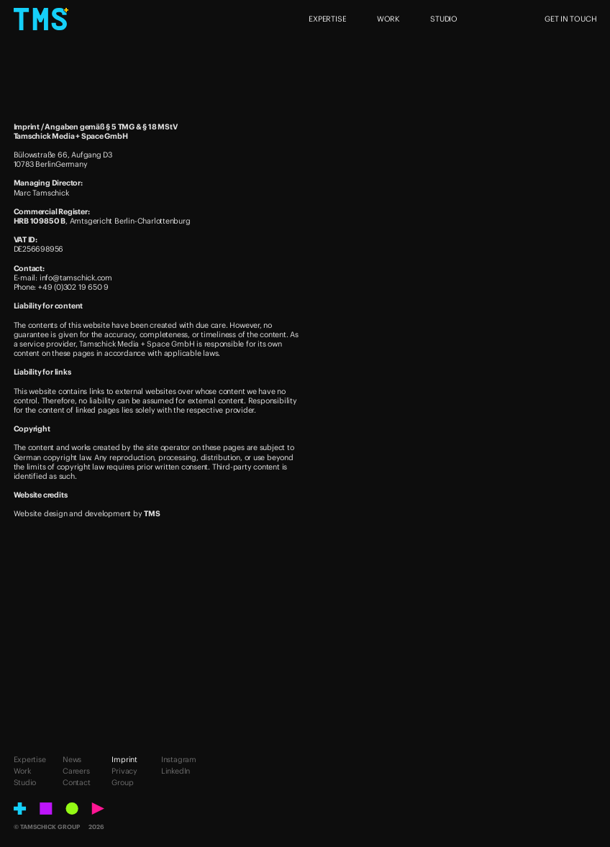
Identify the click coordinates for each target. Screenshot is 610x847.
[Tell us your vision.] (305, 729)
